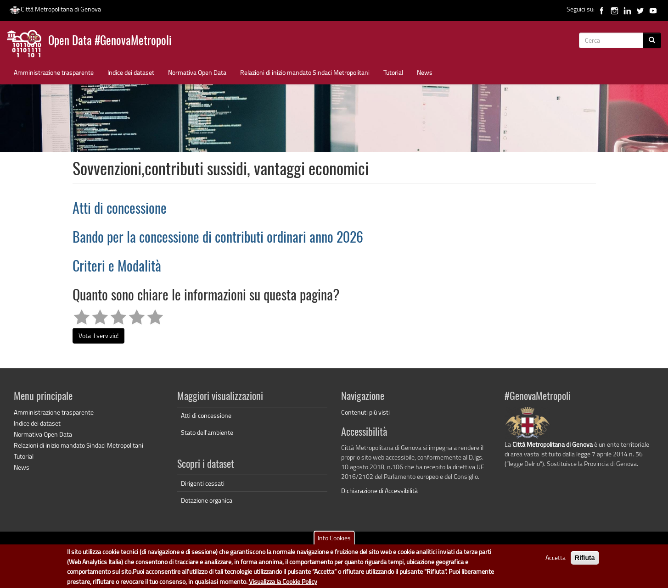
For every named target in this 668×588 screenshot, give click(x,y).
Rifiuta (585, 561)
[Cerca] (652, 40)
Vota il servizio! (98, 335)
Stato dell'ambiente (207, 432)
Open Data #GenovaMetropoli (110, 41)
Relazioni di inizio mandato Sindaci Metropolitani (305, 72)
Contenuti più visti (365, 412)
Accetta (555, 560)
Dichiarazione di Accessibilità (379, 490)
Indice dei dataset (130, 72)
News (424, 72)
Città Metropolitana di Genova (55, 9)
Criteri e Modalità (117, 267)
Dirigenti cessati (203, 483)
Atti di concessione (120, 209)
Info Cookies (334, 541)
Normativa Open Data (197, 72)
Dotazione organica (206, 500)
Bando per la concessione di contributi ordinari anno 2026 (218, 238)
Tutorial (393, 72)
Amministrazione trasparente (54, 72)
